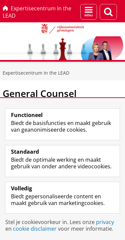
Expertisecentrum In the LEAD (37, 12)
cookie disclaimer (35, 228)
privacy (105, 222)
